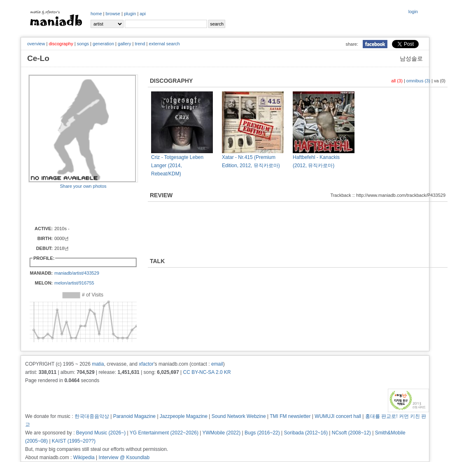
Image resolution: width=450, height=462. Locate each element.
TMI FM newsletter (290, 416)
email (217, 364)
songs (83, 43)
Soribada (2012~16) (306, 433)
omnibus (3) (418, 80)
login (413, 11)
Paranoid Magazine (134, 416)
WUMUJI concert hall (338, 416)
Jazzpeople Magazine (184, 416)
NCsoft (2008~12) (351, 433)
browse (113, 13)
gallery (124, 43)
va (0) (439, 80)
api (143, 13)
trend (140, 43)
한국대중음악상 (92, 416)
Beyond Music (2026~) (101, 433)
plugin (130, 13)
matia (98, 364)
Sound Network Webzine (239, 416)
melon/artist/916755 (74, 282)
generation (103, 43)
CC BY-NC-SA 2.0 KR (207, 372)
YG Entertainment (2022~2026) (164, 433)
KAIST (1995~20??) (74, 441)
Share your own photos (83, 186)
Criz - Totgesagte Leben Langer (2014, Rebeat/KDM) (177, 165)
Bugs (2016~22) (262, 433)
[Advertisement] (76, 206)
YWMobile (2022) (222, 433)
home (96, 13)
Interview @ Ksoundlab (124, 457)
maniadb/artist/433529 (76, 273)
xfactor (146, 364)
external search (164, 43)
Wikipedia (84, 457)
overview (36, 43)
